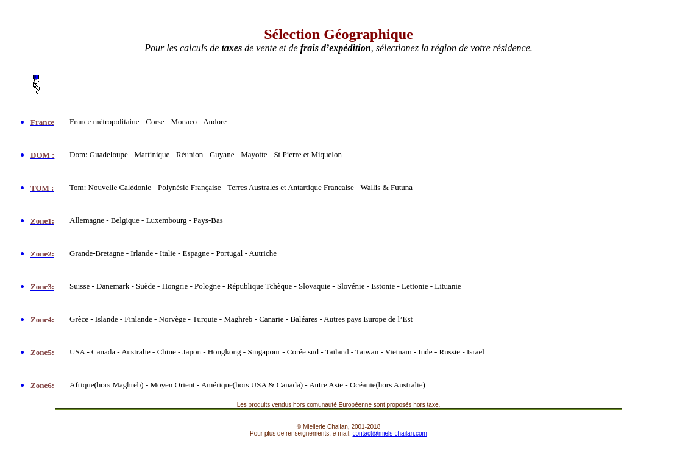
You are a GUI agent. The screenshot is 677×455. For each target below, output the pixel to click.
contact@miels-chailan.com (390, 433)
